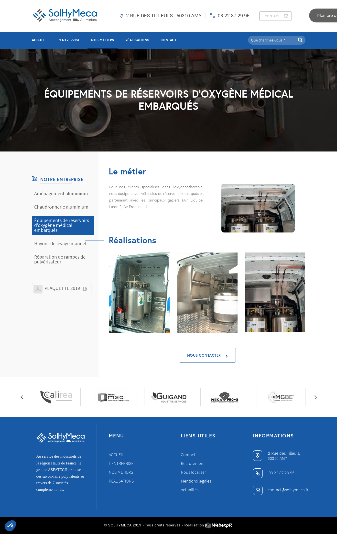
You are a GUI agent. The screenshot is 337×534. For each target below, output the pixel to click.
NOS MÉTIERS (102, 40)
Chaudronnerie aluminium (61, 207)
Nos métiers (121, 472)
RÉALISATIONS (137, 40)
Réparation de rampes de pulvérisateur (60, 259)
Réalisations (121, 481)
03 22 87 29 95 (273, 472)
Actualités (189, 490)
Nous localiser (193, 472)
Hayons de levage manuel (60, 243)
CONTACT (272, 16)
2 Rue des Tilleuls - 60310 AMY (164, 15)
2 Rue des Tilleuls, (276, 453)
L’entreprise (68, 40)
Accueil (39, 40)
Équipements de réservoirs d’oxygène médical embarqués (61, 225)
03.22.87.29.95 (234, 15)
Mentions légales (196, 481)
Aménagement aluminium (61, 193)
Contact (168, 40)
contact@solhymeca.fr (280, 490)
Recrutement (193, 463)
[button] (10, 526)
